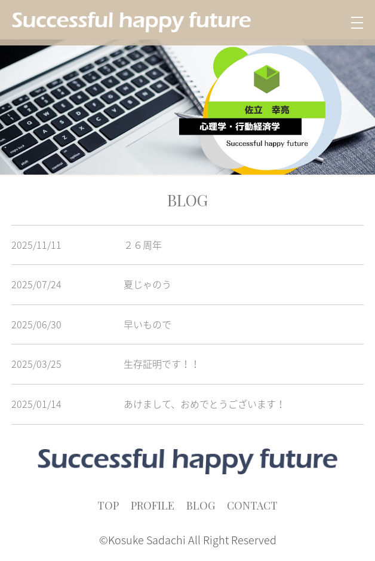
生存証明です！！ (162, 363)
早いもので (147, 324)
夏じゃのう (147, 284)
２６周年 (143, 244)
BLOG (200, 505)
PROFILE (152, 505)
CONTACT (252, 505)
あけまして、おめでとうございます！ (204, 404)
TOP (108, 505)
